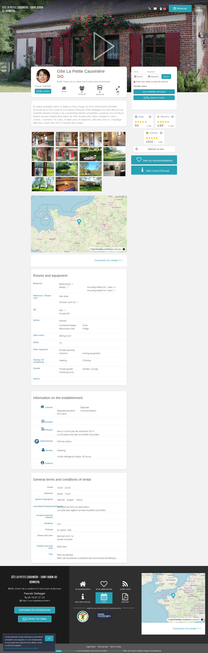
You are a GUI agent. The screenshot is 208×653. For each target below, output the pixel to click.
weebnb (58, 651)
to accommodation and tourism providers (91, 651)
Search (166, 76)
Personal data (103, 647)
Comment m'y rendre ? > (109, 260)
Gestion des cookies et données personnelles (21, 648)
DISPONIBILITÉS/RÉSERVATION (34, 610)
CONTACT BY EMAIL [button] (35, 618)
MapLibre (118, 249)
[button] (43, 91)
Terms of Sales (115, 647)
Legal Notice (91, 647)
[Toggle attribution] (124, 249)
